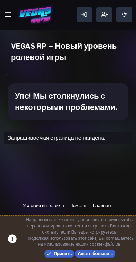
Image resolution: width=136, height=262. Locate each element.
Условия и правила (43, 205)
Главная (102, 205)
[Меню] (8, 15)
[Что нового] (124, 14)
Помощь (78, 205)
